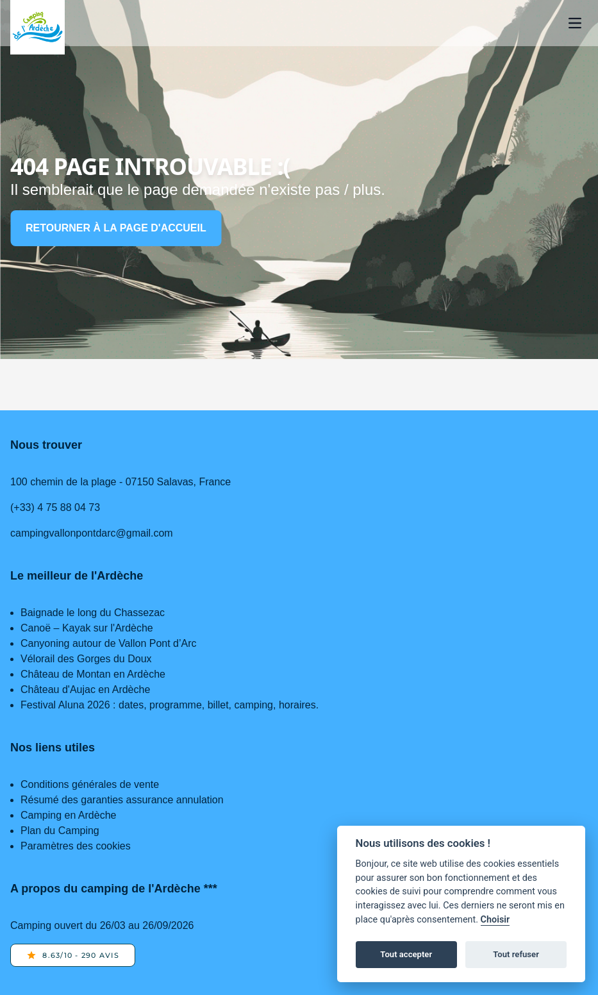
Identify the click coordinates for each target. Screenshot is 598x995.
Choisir (495, 919)
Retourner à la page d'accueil (116, 227)
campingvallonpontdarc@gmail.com (91, 533)
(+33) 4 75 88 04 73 (55, 507)
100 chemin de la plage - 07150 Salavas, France (120, 481)
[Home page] (37, 27)
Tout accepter (406, 954)
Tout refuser (516, 954)
